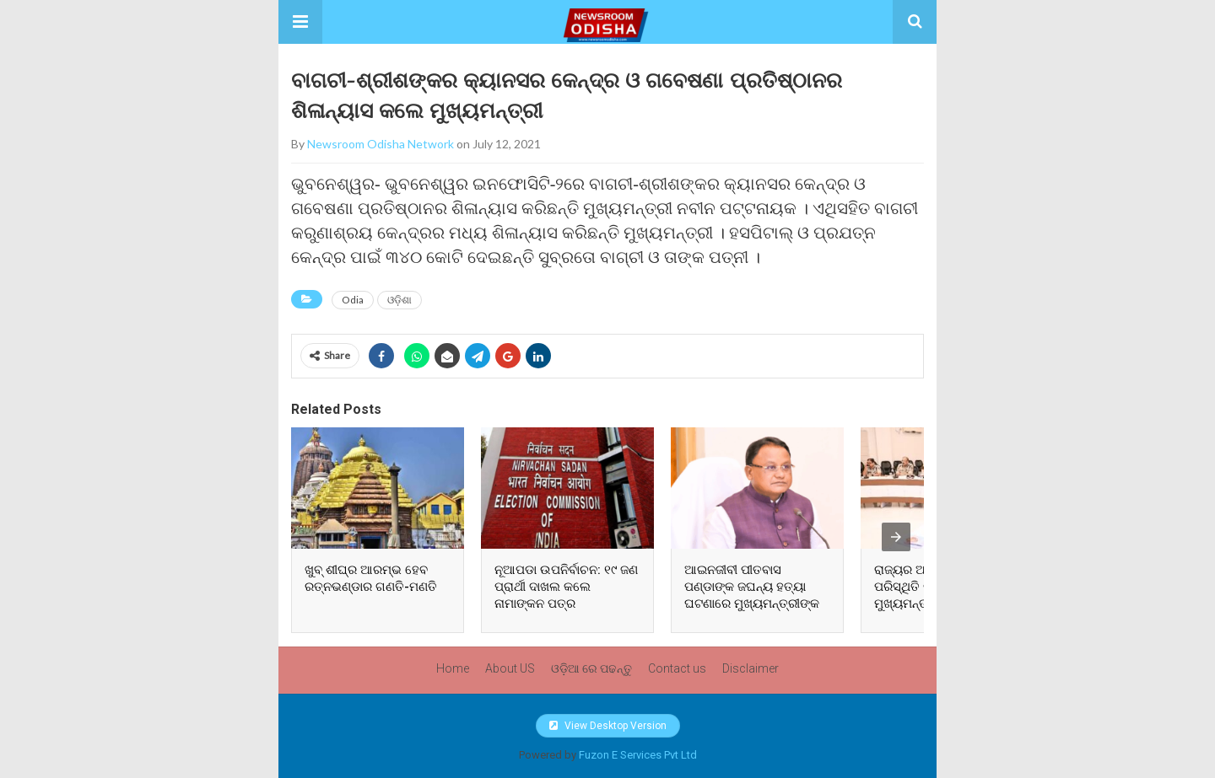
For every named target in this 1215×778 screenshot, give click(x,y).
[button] (300, 22)
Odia (353, 299)
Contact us (677, 668)
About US (510, 668)
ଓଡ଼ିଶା (399, 299)
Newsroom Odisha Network (380, 144)
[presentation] (896, 537)
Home (452, 668)
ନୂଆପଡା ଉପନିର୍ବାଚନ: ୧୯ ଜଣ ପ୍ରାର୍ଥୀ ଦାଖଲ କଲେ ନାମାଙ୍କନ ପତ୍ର (566, 586)
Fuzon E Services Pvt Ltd (638, 754)
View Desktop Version (608, 726)
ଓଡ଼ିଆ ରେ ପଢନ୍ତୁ (591, 668)
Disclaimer (750, 668)
